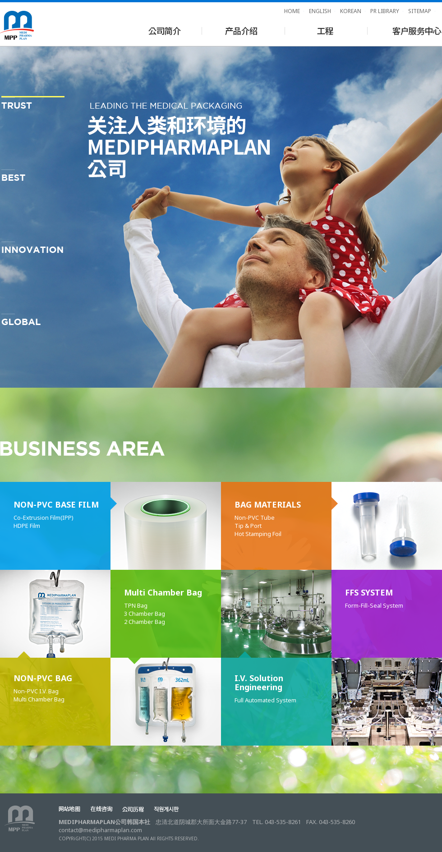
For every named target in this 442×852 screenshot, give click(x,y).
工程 (324, 30)
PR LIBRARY (384, 11)
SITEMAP (419, 11)
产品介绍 (241, 30)
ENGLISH (320, 11)
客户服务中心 (405, 30)
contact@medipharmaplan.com (100, 830)
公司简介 (164, 30)
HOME (292, 11)
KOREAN (350, 11)
